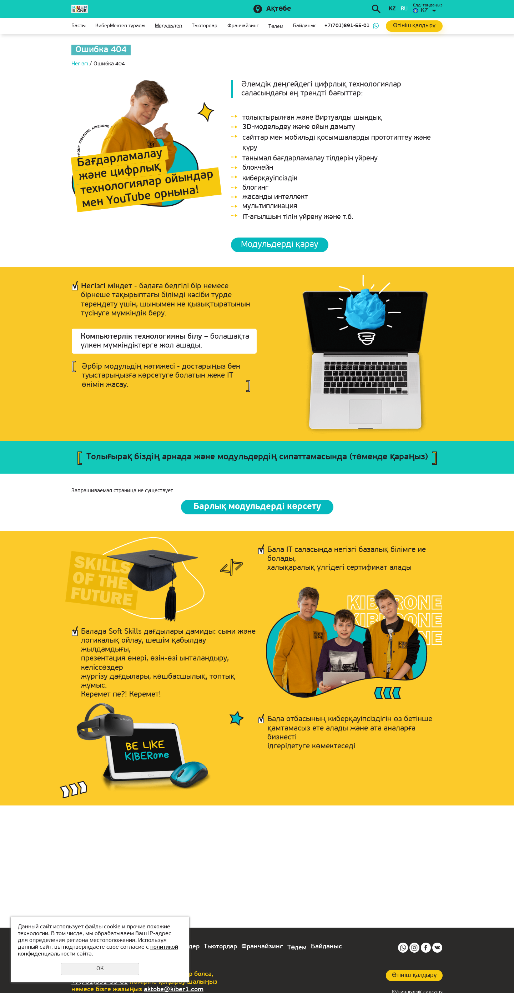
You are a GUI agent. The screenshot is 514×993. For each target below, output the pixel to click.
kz (392, 9)
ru (404, 9)
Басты (78, 26)
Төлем (275, 26)
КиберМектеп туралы (120, 26)
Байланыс (305, 26)
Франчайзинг (243, 26)
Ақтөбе (278, 9)
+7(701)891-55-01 (347, 26)
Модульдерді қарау (279, 244)
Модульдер (168, 26)
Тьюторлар (204, 26)
